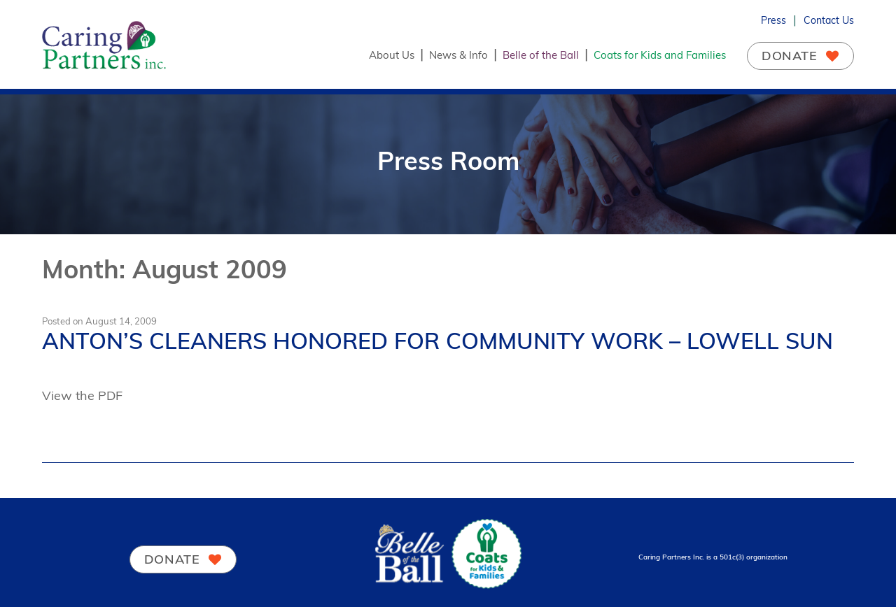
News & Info (458, 55)
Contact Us (829, 20)
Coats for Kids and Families (660, 55)
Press (773, 20)
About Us (391, 55)
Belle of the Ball (541, 55)
